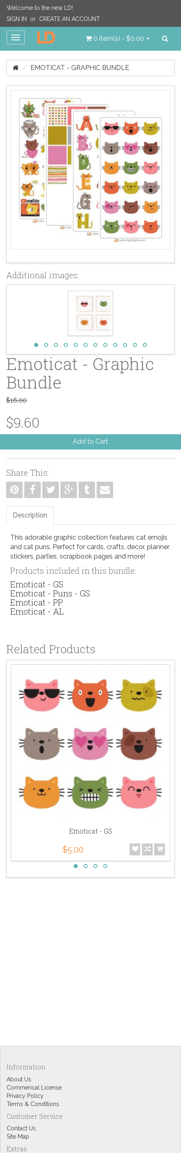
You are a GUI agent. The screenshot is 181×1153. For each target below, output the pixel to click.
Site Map (18, 1136)
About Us (19, 1079)
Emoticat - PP (36, 602)
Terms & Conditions (33, 1104)
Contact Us (21, 1128)
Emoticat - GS (36, 584)
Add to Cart (90, 441)
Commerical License (34, 1087)
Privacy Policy (25, 1095)
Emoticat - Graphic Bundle (79, 68)
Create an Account (69, 19)
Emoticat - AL (37, 611)
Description (30, 515)
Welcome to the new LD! (40, 8)
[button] (117, 38)
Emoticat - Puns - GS (50, 593)
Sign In (17, 19)
